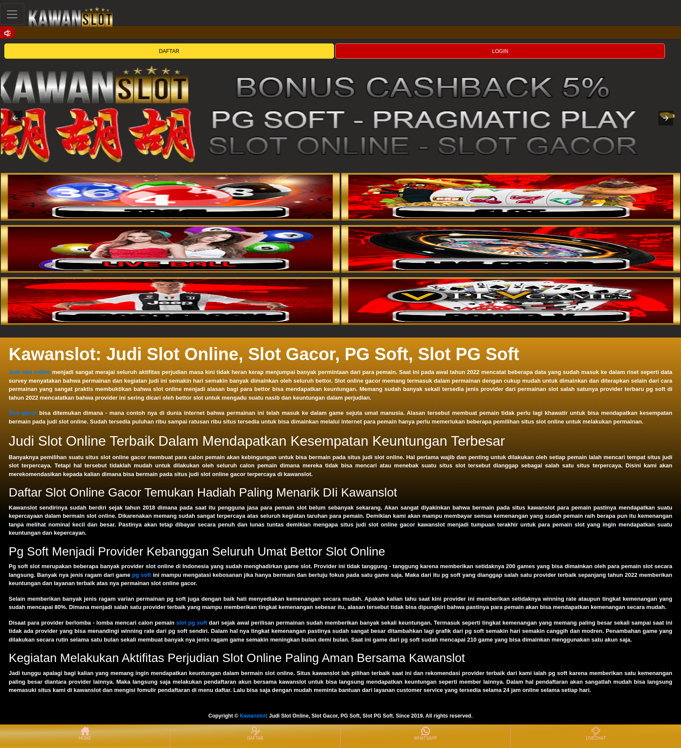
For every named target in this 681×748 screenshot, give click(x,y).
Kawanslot (253, 716)
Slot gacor (23, 413)
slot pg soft (191, 622)
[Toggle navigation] (12, 14)
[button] (15, 118)
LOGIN (500, 51)
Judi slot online (29, 372)
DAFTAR (169, 51)
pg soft (141, 575)
